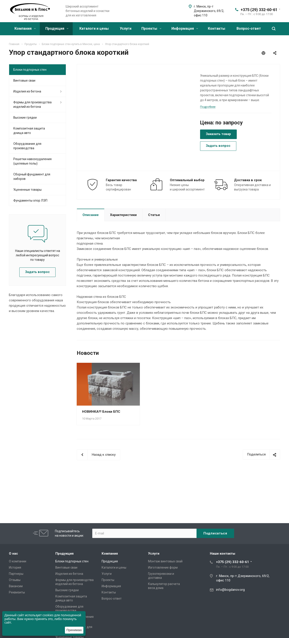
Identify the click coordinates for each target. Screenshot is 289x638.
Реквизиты (17, 592)
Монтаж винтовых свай (165, 561)
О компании (17, 561)
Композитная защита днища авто (29, 131)
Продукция (56, 28)
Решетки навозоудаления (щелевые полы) (32, 161)
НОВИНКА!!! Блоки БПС (101, 412)
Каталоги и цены (94, 28)
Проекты (151, 28)
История (15, 567)
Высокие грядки (25, 117)
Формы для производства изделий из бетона (32, 104)
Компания (25, 28)
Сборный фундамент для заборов (31, 177)
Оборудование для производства (27, 146)
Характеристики (123, 215)
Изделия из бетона (27, 91)
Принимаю (74, 630)
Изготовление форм (163, 567)
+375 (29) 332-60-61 (259, 9)
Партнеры (16, 573)
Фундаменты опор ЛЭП (30, 200)
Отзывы (14, 580)
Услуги (125, 28)
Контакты (216, 28)
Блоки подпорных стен (29, 69)
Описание (90, 215)
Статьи (154, 215)
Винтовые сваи (24, 80)
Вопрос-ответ (249, 28)
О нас (13, 554)
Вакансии (16, 586)
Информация (184, 28)
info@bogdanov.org (230, 590)
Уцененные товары (27, 189)
